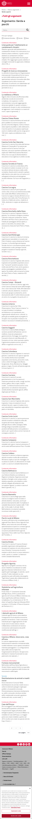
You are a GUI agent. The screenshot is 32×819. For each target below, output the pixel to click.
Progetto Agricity (8, 563)
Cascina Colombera (9, 351)
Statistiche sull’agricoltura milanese (12, 588)
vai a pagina (21, 733)
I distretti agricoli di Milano (12, 613)
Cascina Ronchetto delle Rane (14, 211)
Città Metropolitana (18, 761)
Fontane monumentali (10, 662)
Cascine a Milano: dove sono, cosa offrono (15, 637)
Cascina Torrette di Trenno (12, 163)
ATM (8, 763)
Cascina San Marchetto (11, 398)
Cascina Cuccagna (9, 187)
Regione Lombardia (7, 761)
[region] (16, 802)
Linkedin (29, 744)
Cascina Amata (7, 541)
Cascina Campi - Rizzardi (11, 282)
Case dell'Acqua (8, 704)
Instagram (26, 744)
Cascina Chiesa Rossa (10, 118)
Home (4, 10)
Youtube (24, 744)
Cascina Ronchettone (10, 258)
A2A (21, 763)
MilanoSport (5, 769)
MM (25, 763)
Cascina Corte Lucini (10, 416)
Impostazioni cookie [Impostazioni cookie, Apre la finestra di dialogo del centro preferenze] (16, 811)
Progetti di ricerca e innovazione (14, 70)
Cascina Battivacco (9, 470)
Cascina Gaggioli (8, 327)
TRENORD (21, 765)
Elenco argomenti (14, 10)
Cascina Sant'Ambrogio (11, 234)
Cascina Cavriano (8, 375)
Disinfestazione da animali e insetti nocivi (15, 679)
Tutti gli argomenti (12, 16)
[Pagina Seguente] (20, 728)
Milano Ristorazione (23, 767)
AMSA (12, 763)
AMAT (17, 763)
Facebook (18, 744)
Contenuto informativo (9, 38)
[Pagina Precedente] (11, 728)
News (27, 38)
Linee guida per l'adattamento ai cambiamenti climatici (14, 45)
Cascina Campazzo (9, 439)
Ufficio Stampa (6, 754)
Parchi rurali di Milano (10, 518)
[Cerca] (27, 30)
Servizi (4, 751)
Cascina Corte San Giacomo (12, 142)
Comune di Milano (7, 749)
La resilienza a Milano (10, 94)
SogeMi (12, 769)
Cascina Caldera (8, 453)
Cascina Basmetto (9, 494)
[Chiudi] (30, 788)
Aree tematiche (6, 756)
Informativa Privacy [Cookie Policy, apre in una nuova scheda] (15, 807)
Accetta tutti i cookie (16, 816)
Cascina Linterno (8, 303)
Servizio (21, 38)
